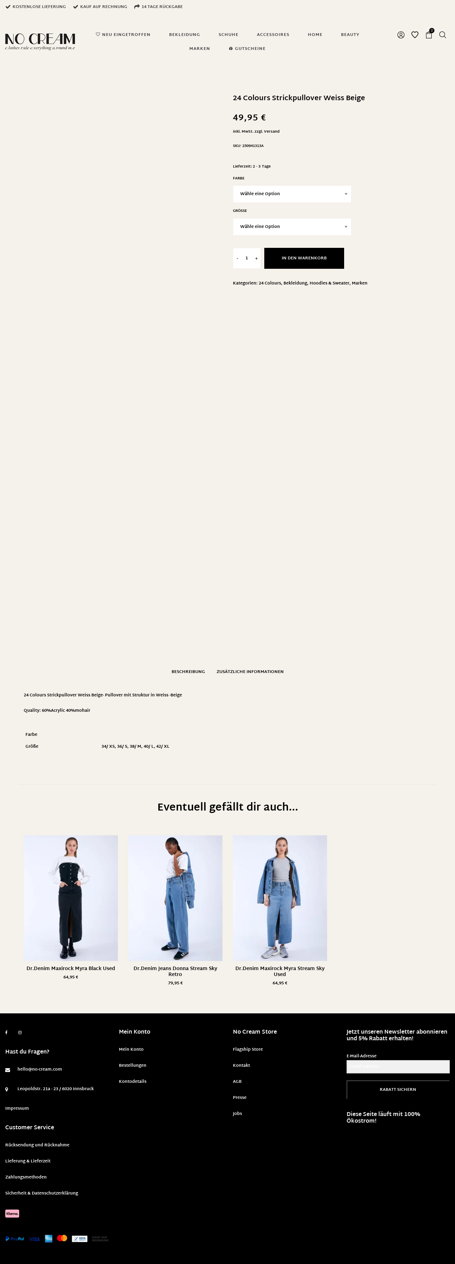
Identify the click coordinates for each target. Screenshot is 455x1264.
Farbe (238, 178)
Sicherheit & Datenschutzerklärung (41, 1193)
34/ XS (108, 747)
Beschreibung (188, 672)
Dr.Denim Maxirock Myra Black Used (70, 968)
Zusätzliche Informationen (250, 672)
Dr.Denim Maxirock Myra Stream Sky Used (280, 971)
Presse (240, 1098)
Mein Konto (131, 1050)
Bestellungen (132, 1066)
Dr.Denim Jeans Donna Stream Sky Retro (175, 971)
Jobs (237, 1114)
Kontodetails (132, 1082)
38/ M (135, 747)
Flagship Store (248, 1050)
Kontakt (241, 1066)
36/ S (122, 747)
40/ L (149, 747)
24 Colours (270, 283)
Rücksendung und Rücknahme (37, 1145)
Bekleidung (295, 283)
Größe (240, 211)
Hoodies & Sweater (329, 283)
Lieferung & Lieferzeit (28, 1161)
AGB (237, 1082)
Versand (272, 131)
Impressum (17, 1109)
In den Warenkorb (304, 258)
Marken (359, 283)
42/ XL (162, 747)
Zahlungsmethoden (26, 1177)
